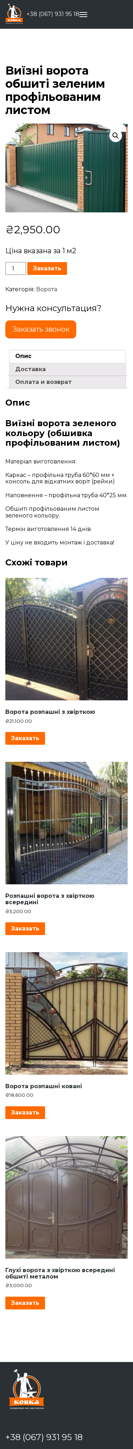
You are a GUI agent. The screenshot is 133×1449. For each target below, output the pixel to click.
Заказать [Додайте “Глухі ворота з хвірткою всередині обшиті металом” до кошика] (25, 1302)
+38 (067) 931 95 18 (53, 14)
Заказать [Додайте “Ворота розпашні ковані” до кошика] (25, 1112)
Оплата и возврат (43, 382)
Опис (23, 356)
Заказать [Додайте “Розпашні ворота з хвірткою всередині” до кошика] (25, 928)
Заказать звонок (41, 329)
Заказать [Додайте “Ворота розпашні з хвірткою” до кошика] (25, 738)
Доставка (30, 369)
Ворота (46, 289)
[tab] (67, 356)
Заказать (47, 268)
